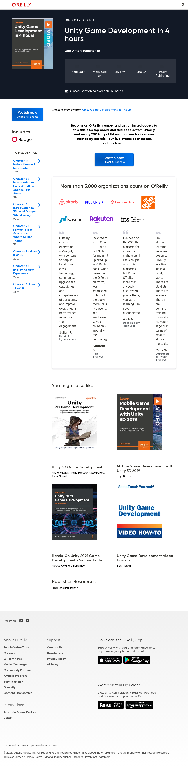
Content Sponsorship (18, 693)
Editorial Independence (58, 757)
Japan (8, 718)
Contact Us (54, 647)
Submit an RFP (13, 681)
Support (54, 640)
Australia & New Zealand (20, 712)
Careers (9, 653)
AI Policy (52, 664)
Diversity (9, 687)
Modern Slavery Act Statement (92, 757)
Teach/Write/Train (16, 647)
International (14, 705)
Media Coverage (15, 664)
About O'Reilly (15, 640)
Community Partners (17, 670)
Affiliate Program (15, 676)
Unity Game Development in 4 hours (106, 109)
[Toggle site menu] (4, 4)
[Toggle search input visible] (183, 4)
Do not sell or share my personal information (30, 745)
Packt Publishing (163, 73)
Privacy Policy (56, 659)
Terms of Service (13, 757)
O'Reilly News (13, 659)
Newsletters (55, 653)
